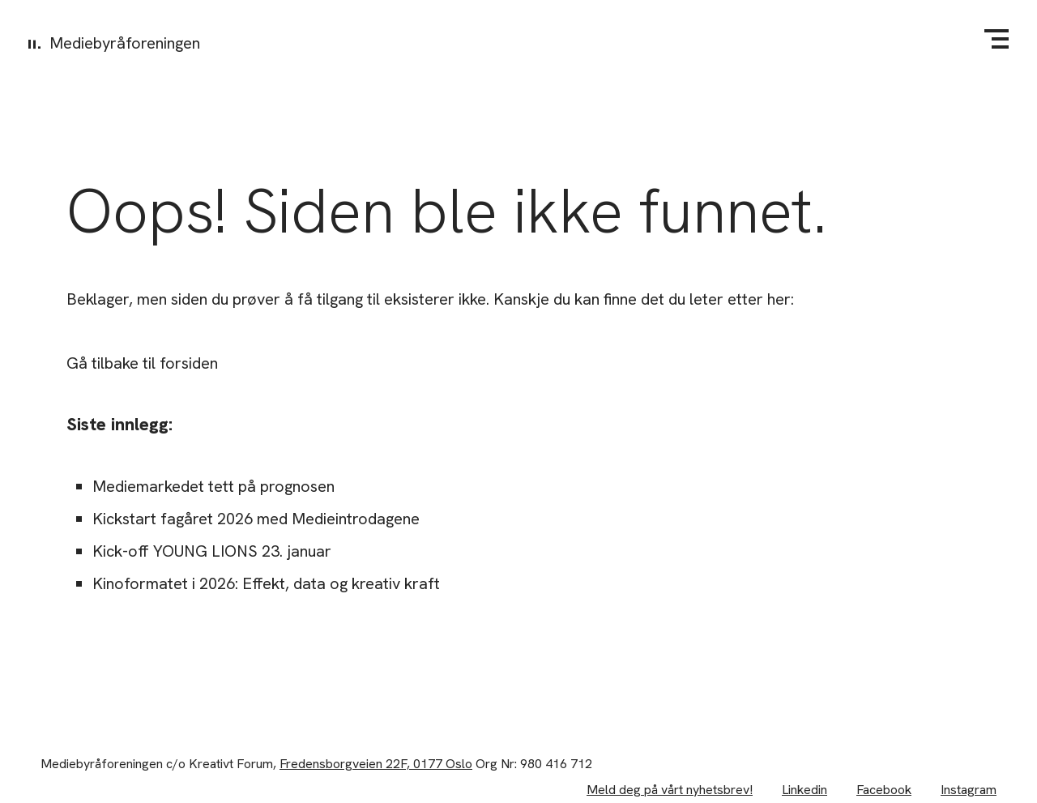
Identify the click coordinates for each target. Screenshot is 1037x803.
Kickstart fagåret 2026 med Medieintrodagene (256, 518)
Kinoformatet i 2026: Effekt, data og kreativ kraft (266, 583)
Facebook (883, 789)
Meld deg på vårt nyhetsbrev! (670, 789)
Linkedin (804, 789)
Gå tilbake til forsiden (142, 363)
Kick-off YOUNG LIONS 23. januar (211, 551)
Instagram (968, 789)
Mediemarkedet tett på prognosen (213, 486)
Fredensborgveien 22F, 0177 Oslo (376, 763)
